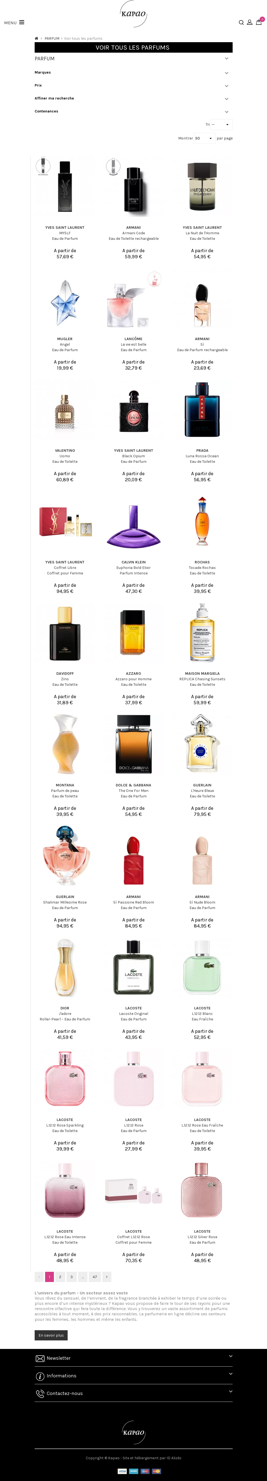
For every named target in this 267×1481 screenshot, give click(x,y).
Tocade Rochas (202, 567)
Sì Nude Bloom (202, 902)
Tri (208, 124)
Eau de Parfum (65, 238)
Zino (65, 679)
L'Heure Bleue (202, 790)
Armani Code (133, 233)
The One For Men (133, 790)
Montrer (186, 138)
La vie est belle (133, 344)
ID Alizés (174, 1458)
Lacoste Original (133, 1013)
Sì (202, 344)
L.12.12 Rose (133, 1125)
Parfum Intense (134, 573)
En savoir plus (51, 1335)
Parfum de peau (65, 790)
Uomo (65, 456)
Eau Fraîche (202, 1019)
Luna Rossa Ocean (202, 456)
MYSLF (65, 233)
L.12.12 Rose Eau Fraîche (202, 1125)
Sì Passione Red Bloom (133, 902)
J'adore (65, 1013)
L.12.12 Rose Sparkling (65, 1125)
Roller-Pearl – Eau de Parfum (65, 1019)
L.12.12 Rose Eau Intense (65, 1237)
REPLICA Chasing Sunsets (202, 679)
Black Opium (133, 456)
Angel (65, 344)
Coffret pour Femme (65, 573)
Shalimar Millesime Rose (65, 902)
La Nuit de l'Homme (202, 233)
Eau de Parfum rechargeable (202, 350)
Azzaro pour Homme (133, 679)
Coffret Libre (65, 567)
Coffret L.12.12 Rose (133, 1237)
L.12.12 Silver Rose (202, 1237)
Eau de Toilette (202, 238)
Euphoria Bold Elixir (133, 567)
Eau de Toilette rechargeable (134, 238)
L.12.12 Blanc (202, 1013)
